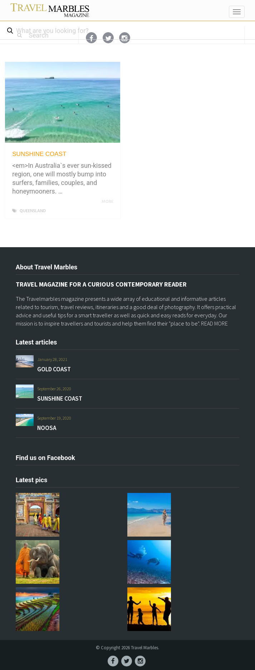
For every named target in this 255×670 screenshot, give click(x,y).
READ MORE (214, 323)
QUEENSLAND (33, 211)
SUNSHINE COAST (39, 154)
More (109, 201)
